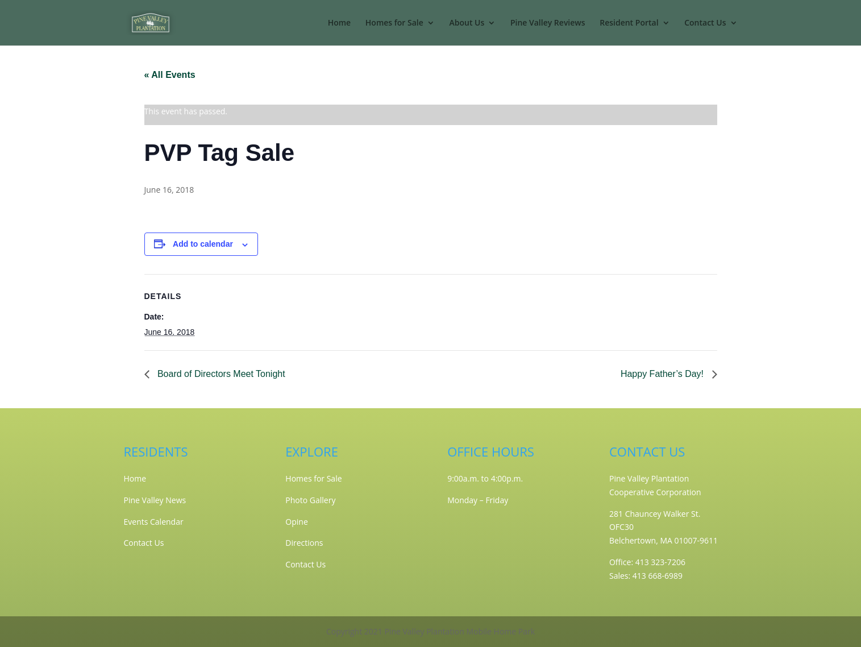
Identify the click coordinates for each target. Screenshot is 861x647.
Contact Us (705, 23)
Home (339, 23)
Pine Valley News (155, 500)
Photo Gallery (310, 500)
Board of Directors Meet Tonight (220, 374)
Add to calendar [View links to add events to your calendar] (203, 243)
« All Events (170, 75)
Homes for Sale (394, 23)
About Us (466, 23)
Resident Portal (629, 23)
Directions (304, 542)
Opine (296, 521)
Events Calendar (154, 521)
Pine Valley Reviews (547, 23)
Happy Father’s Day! (663, 374)
